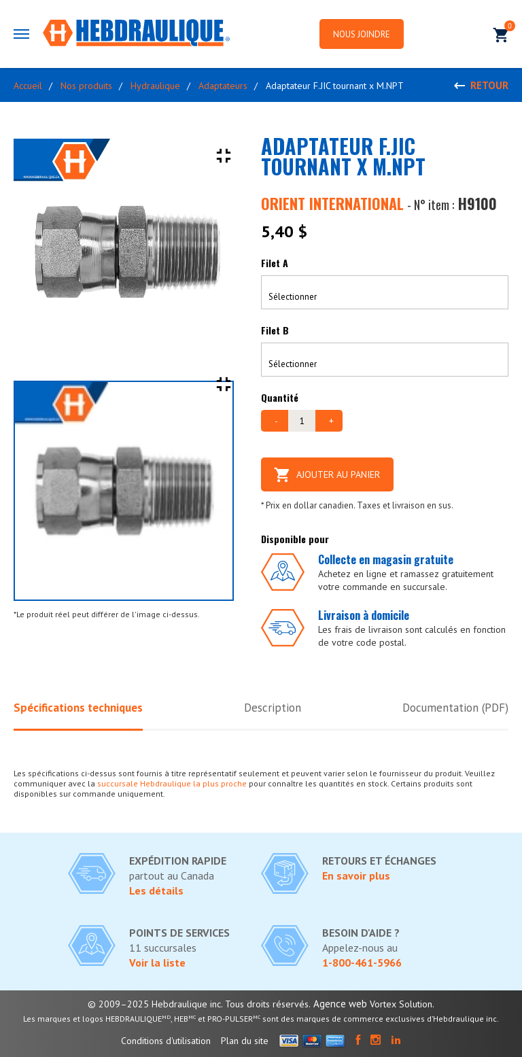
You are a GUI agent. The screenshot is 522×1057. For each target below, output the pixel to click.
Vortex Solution (401, 1004)
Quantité (279, 397)
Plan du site (244, 1041)
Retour (489, 85)
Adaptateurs (222, 86)
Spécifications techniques (78, 707)
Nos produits (86, 86)
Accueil (28, 86)
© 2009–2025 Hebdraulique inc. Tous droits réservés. (199, 1004)
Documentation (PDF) (455, 707)
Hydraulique (155, 86)
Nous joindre (361, 34)
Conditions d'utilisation (166, 1041)
